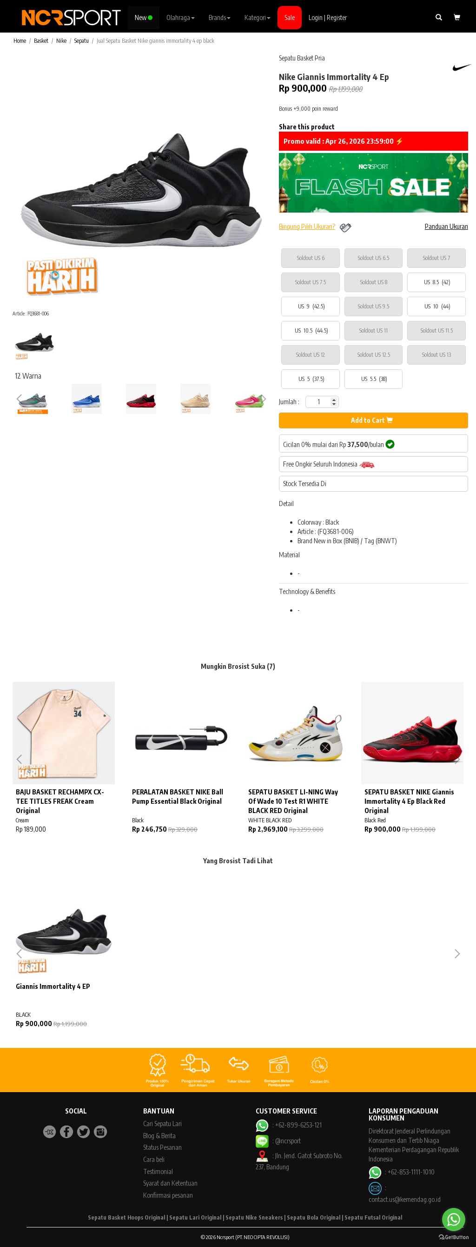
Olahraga (180, 17)
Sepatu (81, 40)
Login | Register (328, 17)
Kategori (258, 17)
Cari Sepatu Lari (162, 1123)
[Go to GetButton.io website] (454, 1237)
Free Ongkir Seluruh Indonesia (329, 464)
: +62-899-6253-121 (288, 1125)
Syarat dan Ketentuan (170, 1183)
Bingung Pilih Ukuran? (307, 226)
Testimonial (158, 1171)
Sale (289, 17)
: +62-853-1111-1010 (402, 1172)
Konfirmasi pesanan (168, 1195)
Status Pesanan (162, 1147)
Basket (41, 40)
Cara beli (154, 1159)
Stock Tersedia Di (304, 483)
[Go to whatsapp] (453, 1219)
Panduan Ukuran (446, 226)
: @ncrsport (278, 1141)
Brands (220, 17)
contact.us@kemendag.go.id (405, 1199)
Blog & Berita (159, 1136)
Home (19, 40)
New (143, 17)
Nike (61, 40)
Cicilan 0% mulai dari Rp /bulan (339, 444)
